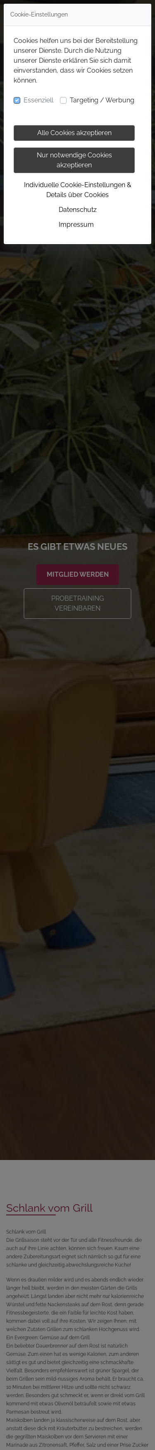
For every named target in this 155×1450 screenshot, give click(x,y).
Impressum (76, 224)
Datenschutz (78, 210)
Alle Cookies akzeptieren (74, 133)
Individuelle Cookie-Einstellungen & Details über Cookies (77, 190)
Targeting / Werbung (102, 100)
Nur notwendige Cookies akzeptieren (74, 160)
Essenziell (38, 100)
